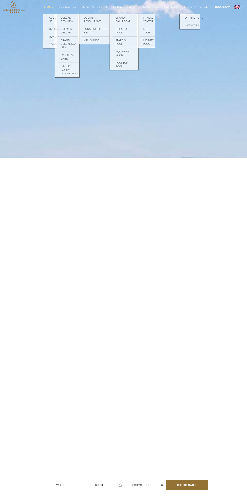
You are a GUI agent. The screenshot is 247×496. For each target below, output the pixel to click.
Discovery (188, 6)
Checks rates (186, 476)
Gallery (205, 6)
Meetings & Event (123, 6)
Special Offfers (166, 6)
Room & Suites (66, 6)
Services (145, 6)
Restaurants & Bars (94, 6)
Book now (222, 6)
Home (48, 6)
